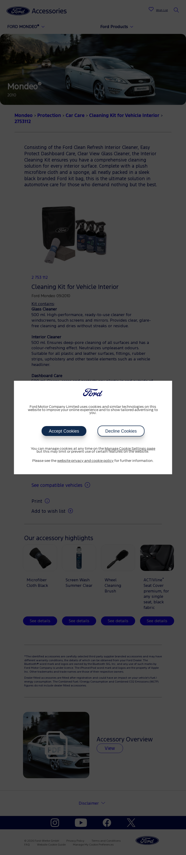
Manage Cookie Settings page (130, 449)
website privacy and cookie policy (85, 461)
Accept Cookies (64, 431)
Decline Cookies (121, 431)
